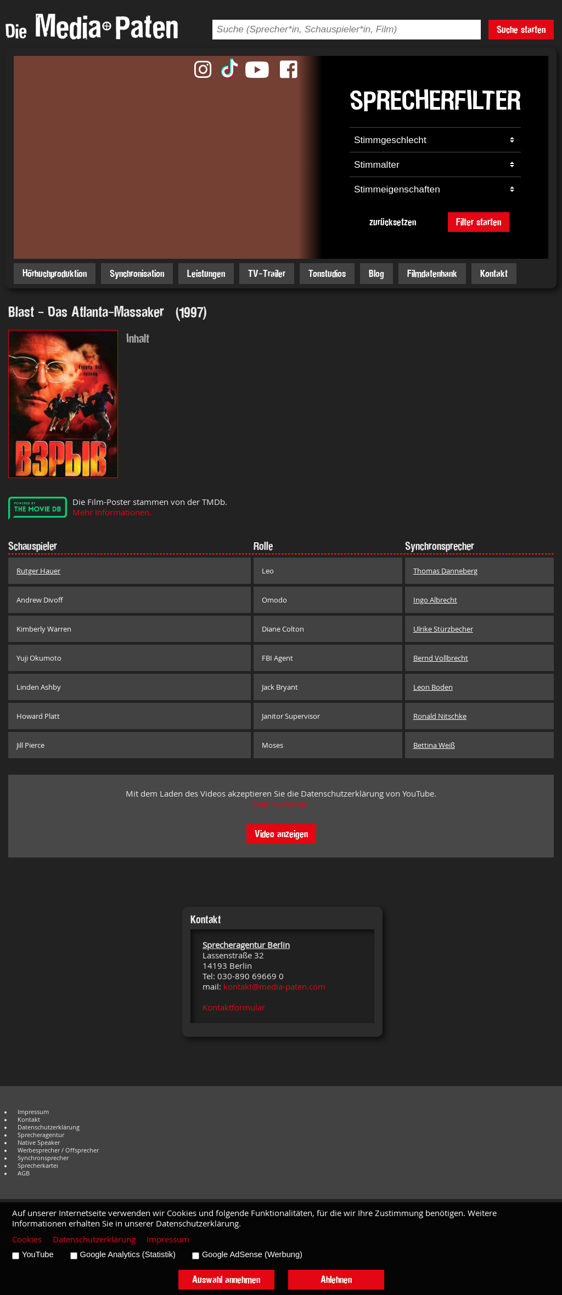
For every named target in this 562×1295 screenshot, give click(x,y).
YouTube (38, 1254)
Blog (376, 273)
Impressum (33, 1112)
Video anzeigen (281, 833)
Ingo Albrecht (435, 600)
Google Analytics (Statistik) (128, 1254)
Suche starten (521, 29)
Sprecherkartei (38, 1165)
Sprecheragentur (41, 1135)
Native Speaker (39, 1142)
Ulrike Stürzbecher (443, 629)
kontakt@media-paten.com (274, 986)
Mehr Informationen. (111, 512)
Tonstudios (327, 273)
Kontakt (494, 273)
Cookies (27, 1239)
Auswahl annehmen (226, 1279)
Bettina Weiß (434, 745)
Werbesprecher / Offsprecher (58, 1150)
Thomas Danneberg (445, 571)
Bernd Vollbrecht (440, 658)
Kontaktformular (234, 1007)
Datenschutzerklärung (49, 1127)
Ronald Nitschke (440, 716)
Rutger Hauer (38, 571)
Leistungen (206, 273)
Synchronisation (137, 273)
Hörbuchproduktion (55, 273)
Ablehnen (336, 1279)
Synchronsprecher (43, 1158)
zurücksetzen (392, 222)
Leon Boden (433, 687)
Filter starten (478, 222)
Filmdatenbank (432, 273)
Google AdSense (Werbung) (252, 1254)
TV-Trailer (266, 273)
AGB (24, 1173)
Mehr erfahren (281, 804)
